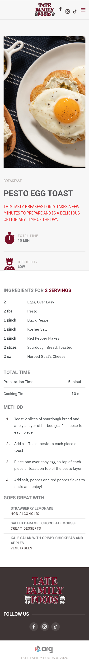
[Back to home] (44, 9)
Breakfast (13, 180)
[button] (83, 9)
